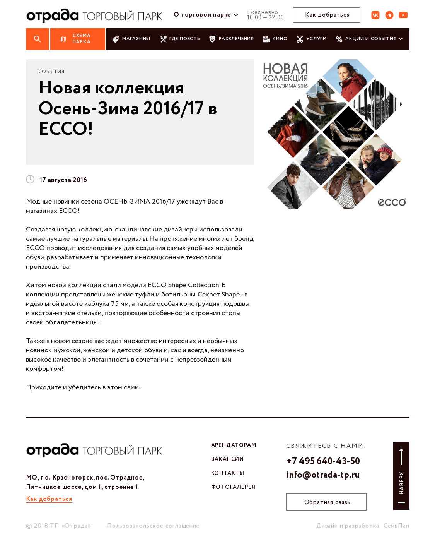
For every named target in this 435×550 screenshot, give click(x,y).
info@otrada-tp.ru (323, 475)
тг (389, 15)
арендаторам (233, 445)
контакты (227, 473)
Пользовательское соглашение (153, 525)
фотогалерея (233, 487)
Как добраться (327, 14)
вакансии (227, 459)
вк (375, 15)
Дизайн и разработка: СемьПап (362, 525)
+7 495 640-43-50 (323, 461)
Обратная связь (327, 502)
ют (403, 15)
